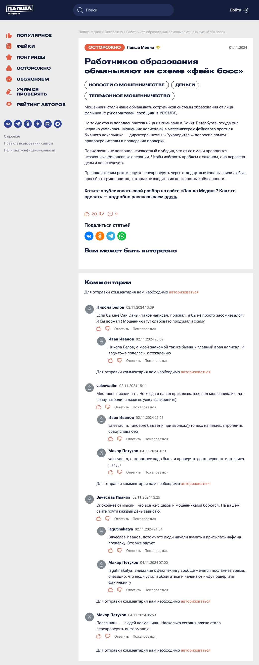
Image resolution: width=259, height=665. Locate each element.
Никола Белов (110, 307)
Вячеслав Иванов (113, 497)
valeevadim (106, 385)
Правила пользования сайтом (28, 143)
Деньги (185, 85)
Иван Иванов (121, 339)
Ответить (121, 329)
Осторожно (104, 47)
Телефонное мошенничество (129, 96)
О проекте (12, 136)
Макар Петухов (123, 450)
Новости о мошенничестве (127, 85)
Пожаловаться (145, 329)
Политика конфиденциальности (29, 150)
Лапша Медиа (140, 47)
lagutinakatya (120, 529)
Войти (239, 10)
